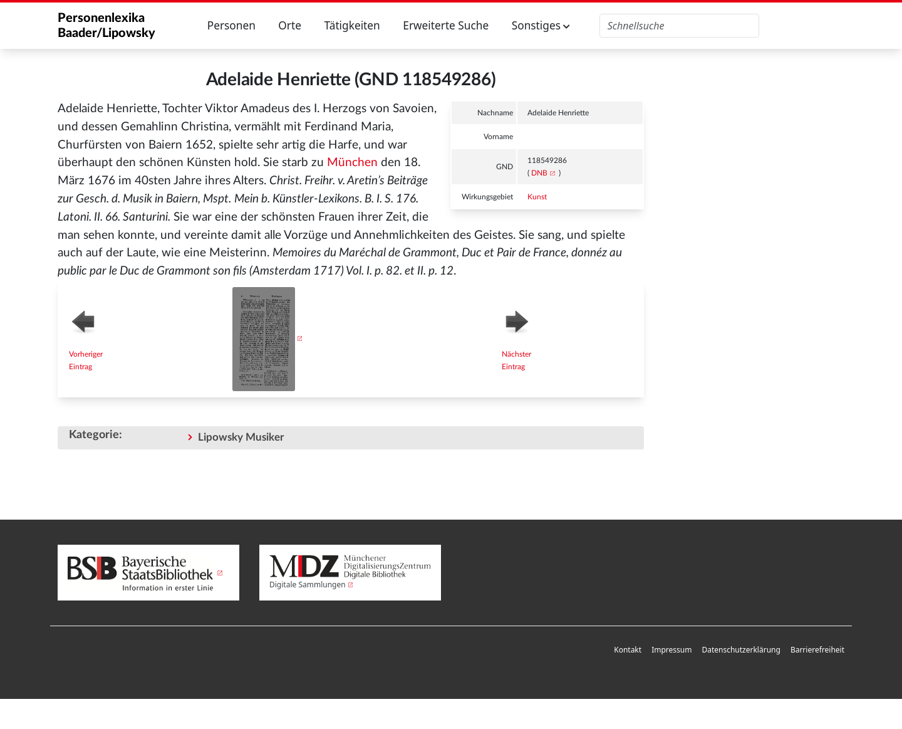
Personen (231, 25)
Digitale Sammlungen (307, 584)
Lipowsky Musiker (241, 437)
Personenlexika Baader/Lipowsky (106, 25)
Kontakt (627, 649)
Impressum (671, 649)
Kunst (537, 197)
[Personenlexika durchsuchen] (679, 26)
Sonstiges (541, 25)
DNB (539, 173)
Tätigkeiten (352, 25)
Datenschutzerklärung (741, 649)
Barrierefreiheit (817, 649)
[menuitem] (627, 650)
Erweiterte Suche (446, 25)
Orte (289, 25)
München (352, 163)
